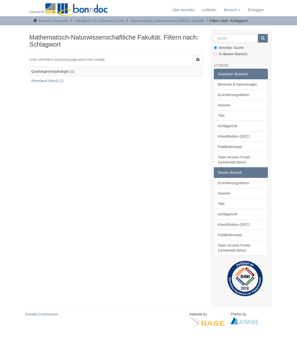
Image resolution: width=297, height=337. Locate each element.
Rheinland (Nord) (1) (47, 81)
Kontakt (32, 314)
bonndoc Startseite (53, 21)
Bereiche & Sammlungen (237, 84)
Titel (221, 116)
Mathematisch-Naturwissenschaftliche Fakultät (167, 21)
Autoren (224, 105)
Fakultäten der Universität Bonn (100, 21)
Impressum (49, 314)
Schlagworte (227, 126)
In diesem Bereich (230, 54)
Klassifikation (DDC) (234, 136)
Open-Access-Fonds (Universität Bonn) (234, 159)
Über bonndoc (183, 10)
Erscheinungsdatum (233, 95)
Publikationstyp (230, 147)
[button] (232, 10)
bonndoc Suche (228, 48)
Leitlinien (209, 10)
